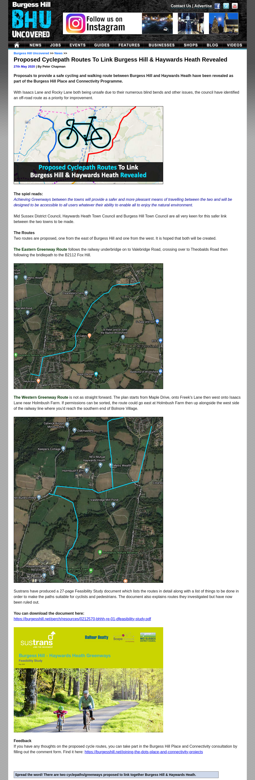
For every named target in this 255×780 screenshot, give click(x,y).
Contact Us (181, 6)
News (58, 53)
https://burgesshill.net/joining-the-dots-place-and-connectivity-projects (144, 752)
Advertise (203, 6)
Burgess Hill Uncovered (31, 53)
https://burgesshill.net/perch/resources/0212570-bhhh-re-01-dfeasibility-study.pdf (82, 619)
